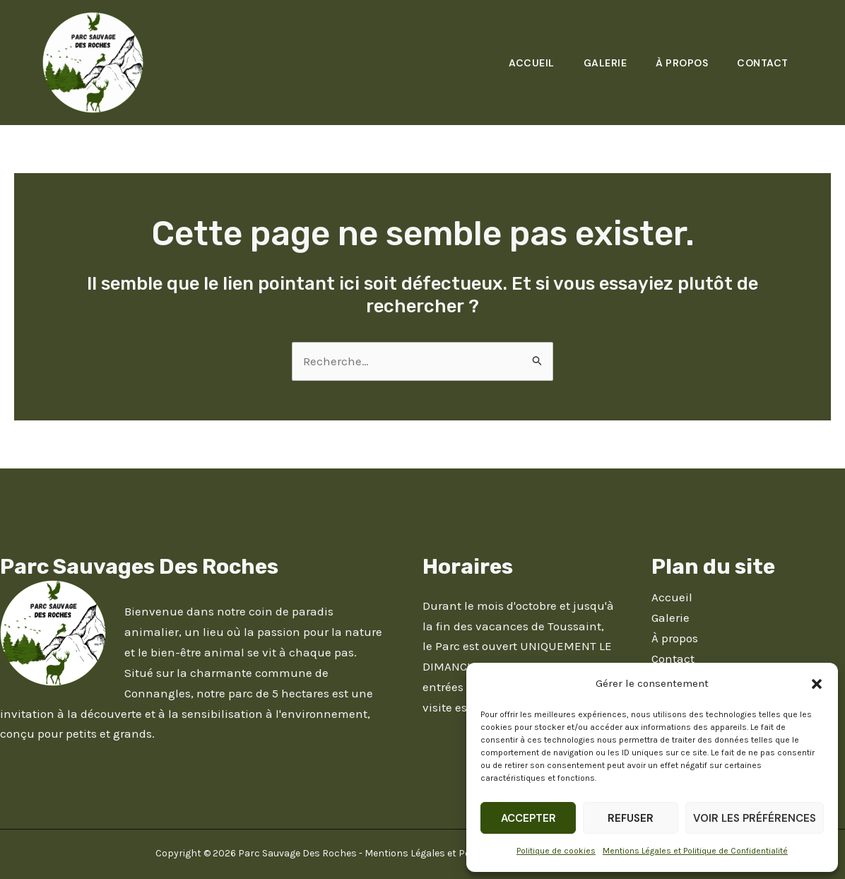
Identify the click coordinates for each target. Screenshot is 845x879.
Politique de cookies (556, 851)
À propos (679, 63)
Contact (762, 63)
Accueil (525, 63)
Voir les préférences (754, 818)
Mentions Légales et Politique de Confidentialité (695, 851)
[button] (817, 684)
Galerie (600, 63)
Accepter (528, 818)
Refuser (631, 818)
